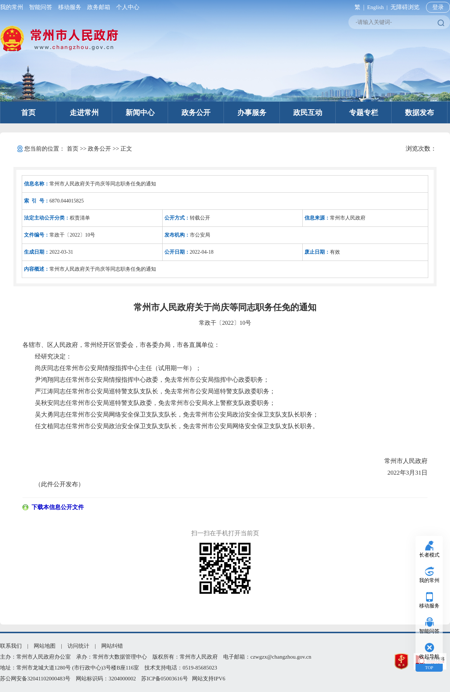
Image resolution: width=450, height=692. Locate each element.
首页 (28, 112)
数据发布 (419, 112)
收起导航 (429, 656)
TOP (429, 667)
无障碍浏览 (405, 7)
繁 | (358, 7)
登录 (438, 7)
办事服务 (251, 112)
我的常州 (13, 7)
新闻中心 (140, 112)
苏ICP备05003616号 (164, 678)
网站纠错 (112, 646)
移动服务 (69, 7)
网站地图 (45, 646)
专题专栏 (363, 112)
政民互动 (307, 112)
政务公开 (195, 112)
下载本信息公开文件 (58, 507)
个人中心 (126, 7)
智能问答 (40, 7)
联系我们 (11, 646)
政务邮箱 (98, 7)
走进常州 (84, 112)
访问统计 (78, 646)
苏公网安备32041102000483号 (35, 678)
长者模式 (429, 555)
